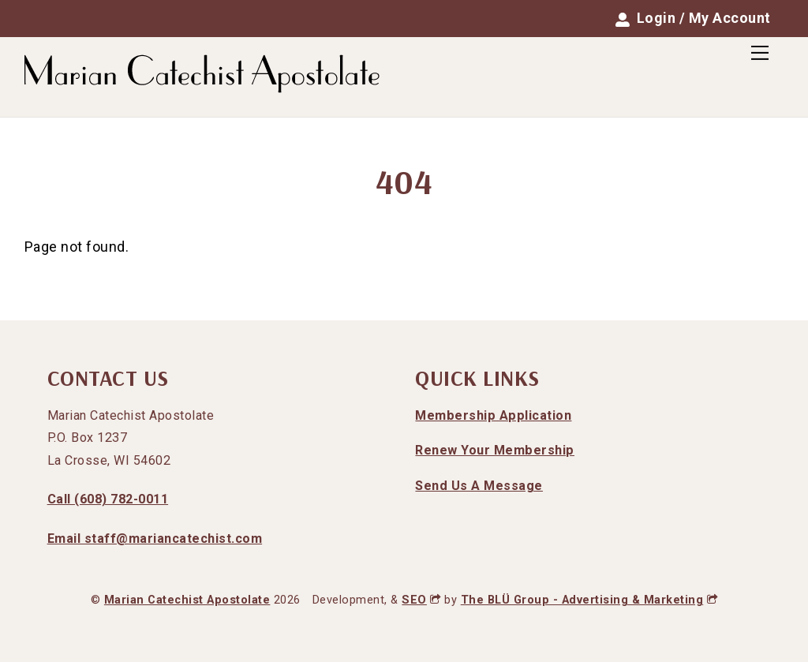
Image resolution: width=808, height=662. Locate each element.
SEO (421, 600)
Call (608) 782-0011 (108, 499)
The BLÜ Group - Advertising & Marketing (589, 600)
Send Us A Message (479, 485)
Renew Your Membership (494, 450)
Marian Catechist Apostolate (187, 600)
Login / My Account (693, 18)
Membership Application (493, 415)
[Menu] (760, 53)
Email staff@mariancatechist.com (155, 538)
